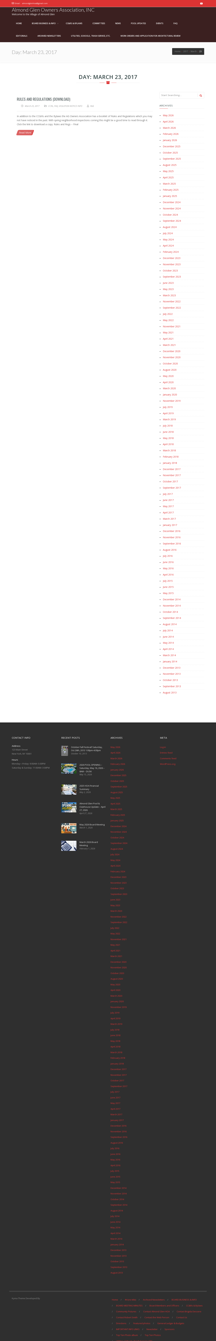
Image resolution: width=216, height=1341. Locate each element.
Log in (163, 734)
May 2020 (168, 370)
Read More (25, 132)
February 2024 (171, 249)
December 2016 (171, 522)
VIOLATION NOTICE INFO (70, 105)
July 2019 (168, 400)
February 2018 (171, 449)
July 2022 (168, 309)
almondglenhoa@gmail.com (35, 3)
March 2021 (169, 340)
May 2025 (168, 170)
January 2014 (170, 649)
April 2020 (168, 376)
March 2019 (169, 413)
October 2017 (170, 473)
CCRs (50, 105)
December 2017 (171, 461)
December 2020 (171, 346)
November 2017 (172, 467)
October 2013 (170, 668)
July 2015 (168, 570)
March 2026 (169, 127)
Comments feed (168, 746)
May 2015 (168, 583)
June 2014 (168, 625)
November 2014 (172, 595)
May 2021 (168, 328)
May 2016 (168, 558)
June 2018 (168, 425)
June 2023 (168, 279)
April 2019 (168, 406)
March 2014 (169, 643)
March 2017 (169, 510)
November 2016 (172, 528)
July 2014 (168, 619)
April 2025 (168, 176)
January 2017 (170, 516)
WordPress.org (167, 751)
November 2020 (172, 352)
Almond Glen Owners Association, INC (53, 10)
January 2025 (170, 194)
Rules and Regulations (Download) (43, 99)
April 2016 (168, 564)
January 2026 (170, 139)
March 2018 (169, 443)
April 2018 (168, 437)
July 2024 (168, 230)
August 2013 (170, 680)
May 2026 (168, 115)
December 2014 (171, 589)
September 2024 (172, 218)
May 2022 (168, 315)
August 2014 (170, 613)
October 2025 (170, 151)
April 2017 (168, 504)
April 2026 (168, 121)
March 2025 (169, 182)
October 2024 (170, 212)
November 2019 (172, 394)
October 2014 (170, 601)
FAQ (56, 105)
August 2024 (170, 224)
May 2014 (168, 631)
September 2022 (172, 303)
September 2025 (172, 157)
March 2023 (169, 291)
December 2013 (171, 656)
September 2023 (172, 273)
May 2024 (168, 236)
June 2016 (168, 552)
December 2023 (171, 255)
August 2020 (170, 364)
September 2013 (172, 674)
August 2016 (170, 540)
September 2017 (172, 479)
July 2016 (168, 546)
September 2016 (172, 534)
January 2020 (170, 388)
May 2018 (168, 431)
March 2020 (169, 382)
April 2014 (168, 637)
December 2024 (171, 200)
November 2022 (172, 297)
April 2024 (168, 242)
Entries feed (166, 740)
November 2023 (172, 261)
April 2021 (168, 334)
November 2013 (172, 662)
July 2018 (168, 419)
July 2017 (168, 485)
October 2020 (170, 358)
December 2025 (171, 145)
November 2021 (172, 321)
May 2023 (168, 285)
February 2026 (171, 133)
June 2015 (168, 577)
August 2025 (170, 164)
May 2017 (168, 498)
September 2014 (172, 607)
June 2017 (168, 492)
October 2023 (170, 267)
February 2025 (171, 188)
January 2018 (170, 455)
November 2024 (172, 206)
